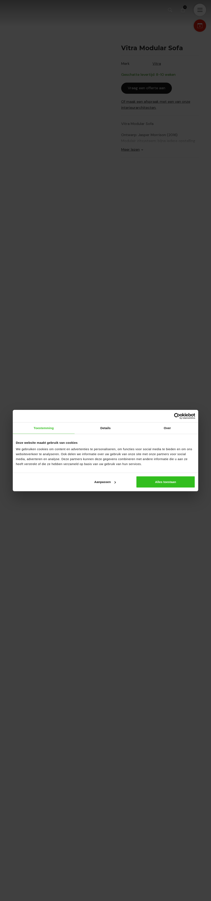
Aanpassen (105, 482)
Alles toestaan (165, 482)
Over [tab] (167, 428)
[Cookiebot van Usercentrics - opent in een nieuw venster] (177, 416)
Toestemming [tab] (44, 428)
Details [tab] (105, 428)
